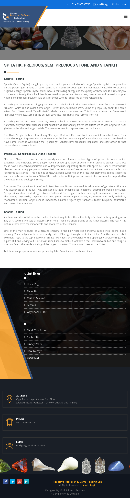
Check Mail (33, 357)
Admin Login (89, 485)
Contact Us (33, 337)
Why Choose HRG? (37, 311)
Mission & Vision (36, 298)
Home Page (33, 284)
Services (31, 305)
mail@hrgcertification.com (111, 4)
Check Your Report (37, 330)
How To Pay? (34, 351)
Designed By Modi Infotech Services (65, 490)
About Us (32, 291)
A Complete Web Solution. (65, 493)
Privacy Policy (34, 344)
